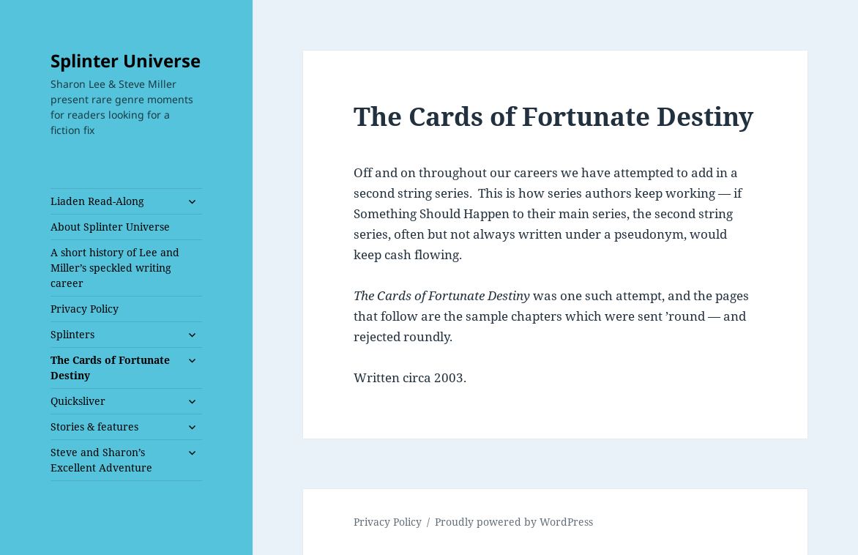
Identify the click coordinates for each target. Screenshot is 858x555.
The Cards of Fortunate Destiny (110, 367)
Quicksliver (78, 401)
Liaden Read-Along (97, 201)
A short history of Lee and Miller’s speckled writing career (115, 267)
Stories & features (94, 426)
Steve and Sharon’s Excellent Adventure (101, 459)
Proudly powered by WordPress (514, 522)
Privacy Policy (85, 309)
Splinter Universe (126, 60)
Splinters (72, 334)
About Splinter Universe (110, 227)
